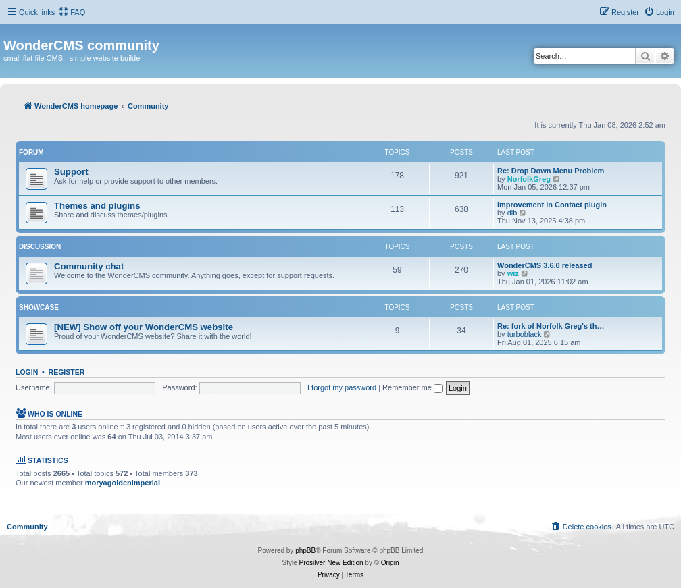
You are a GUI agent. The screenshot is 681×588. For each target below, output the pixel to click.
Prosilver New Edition (331, 562)
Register (67, 372)
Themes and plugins (97, 206)
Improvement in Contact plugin (552, 205)
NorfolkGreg (529, 179)
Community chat (89, 266)
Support (71, 172)
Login (27, 372)
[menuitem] (71, 12)
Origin (390, 562)
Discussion (40, 246)
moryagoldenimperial (122, 483)
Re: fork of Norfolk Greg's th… (550, 326)
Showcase (39, 307)
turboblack (524, 334)
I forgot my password (341, 387)
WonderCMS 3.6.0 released (544, 265)
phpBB (305, 550)
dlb (512, 213)
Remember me (412, 387)
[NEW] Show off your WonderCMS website (143, 327)
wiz (513, 273)
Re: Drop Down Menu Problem (550, 171)
